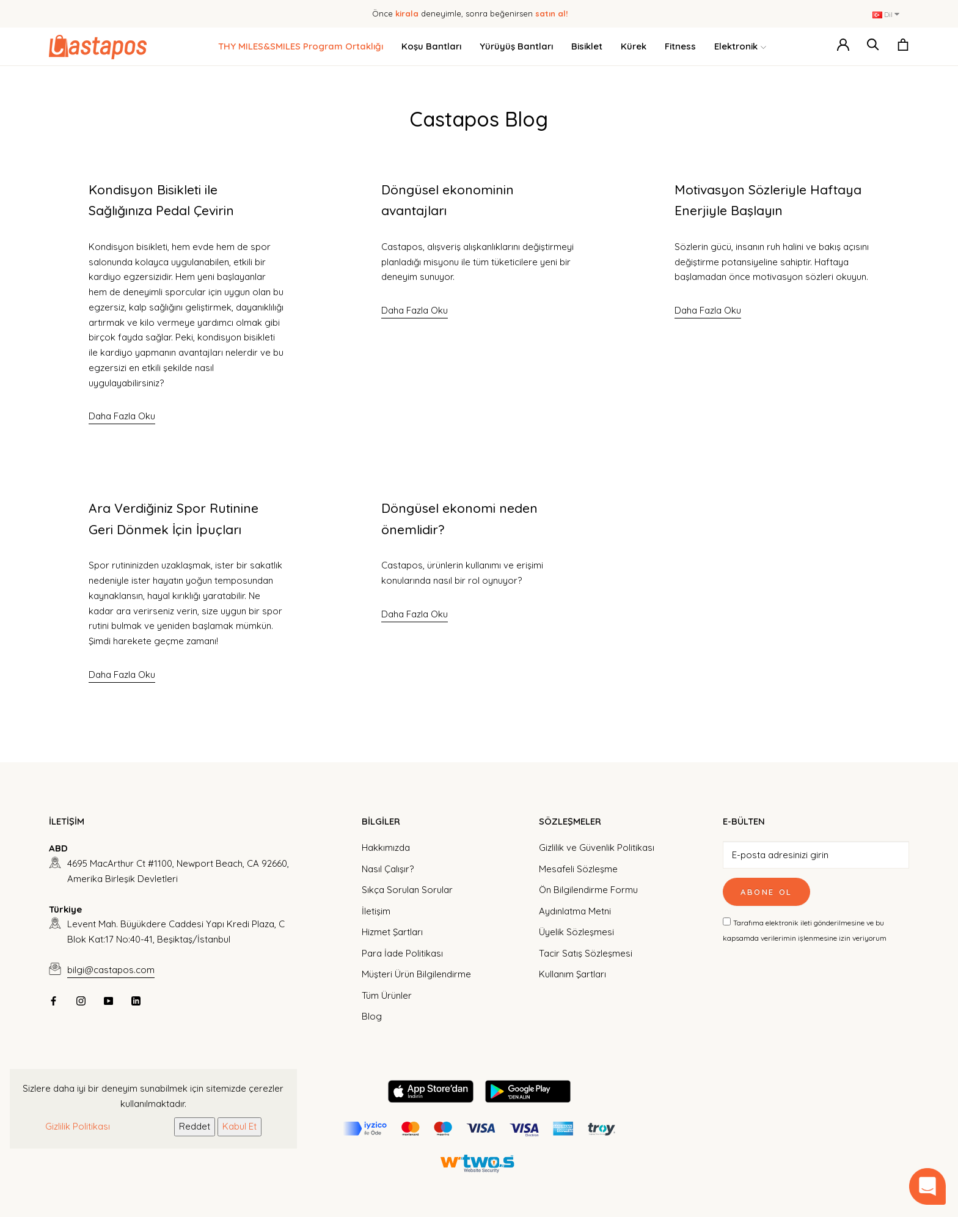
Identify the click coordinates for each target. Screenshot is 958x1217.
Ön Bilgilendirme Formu (588, 889)
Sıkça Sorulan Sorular (407, 889)
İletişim (376, 911)
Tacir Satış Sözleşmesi (585, 953)
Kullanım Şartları (572, 974)
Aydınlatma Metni (575, 911)
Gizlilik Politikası (77, 1126)
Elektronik (740, 46)
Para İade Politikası (402, 953)
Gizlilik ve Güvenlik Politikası (596, 847)
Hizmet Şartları (392, 932)
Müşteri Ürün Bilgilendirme (416, 974)
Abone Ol (766, 892)
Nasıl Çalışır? (388, 869)
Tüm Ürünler (387, 995)
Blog (372, 1016)
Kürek (633, 46)
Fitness (680, 46)
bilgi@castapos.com (111, 970)
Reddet (194, 1126)
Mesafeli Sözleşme (578, 869)
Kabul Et (239, 1126)
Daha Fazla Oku (122, 416)
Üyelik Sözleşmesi (576, 932)
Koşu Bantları (431, 46)
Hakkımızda (386, 847)
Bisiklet (586, 46)
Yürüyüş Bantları (516, 46)
